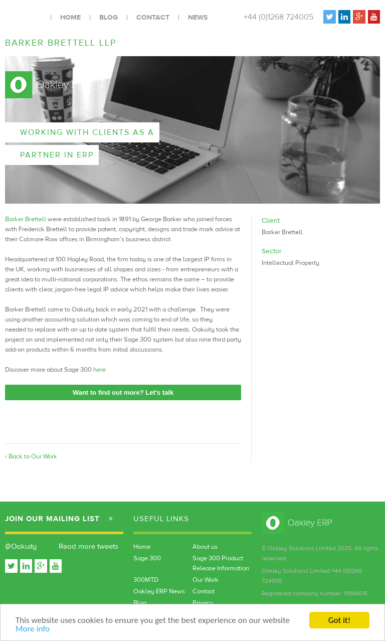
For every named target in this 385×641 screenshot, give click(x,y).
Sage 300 (147, 558)
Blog (108, 17)
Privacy (202, 603)
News (198, 17)
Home (70, 17)
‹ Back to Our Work (31, 456)
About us (205, 547)
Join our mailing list (52, 519)
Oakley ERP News (159, 591)
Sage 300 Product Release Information (220, 563)
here (99, 370)
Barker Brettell (25, 219)
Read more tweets (88, 546)
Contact (152, 17)
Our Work (205, 580)
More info (33, 629)
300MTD (145, 580)
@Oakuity (21, 546)
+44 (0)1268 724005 (278, 17)
